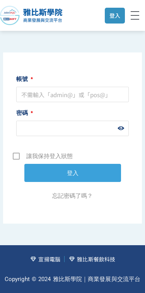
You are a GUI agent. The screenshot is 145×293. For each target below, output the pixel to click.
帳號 (24, 79)
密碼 (24, 112)
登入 (114, 15)
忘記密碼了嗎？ (72, 195)
